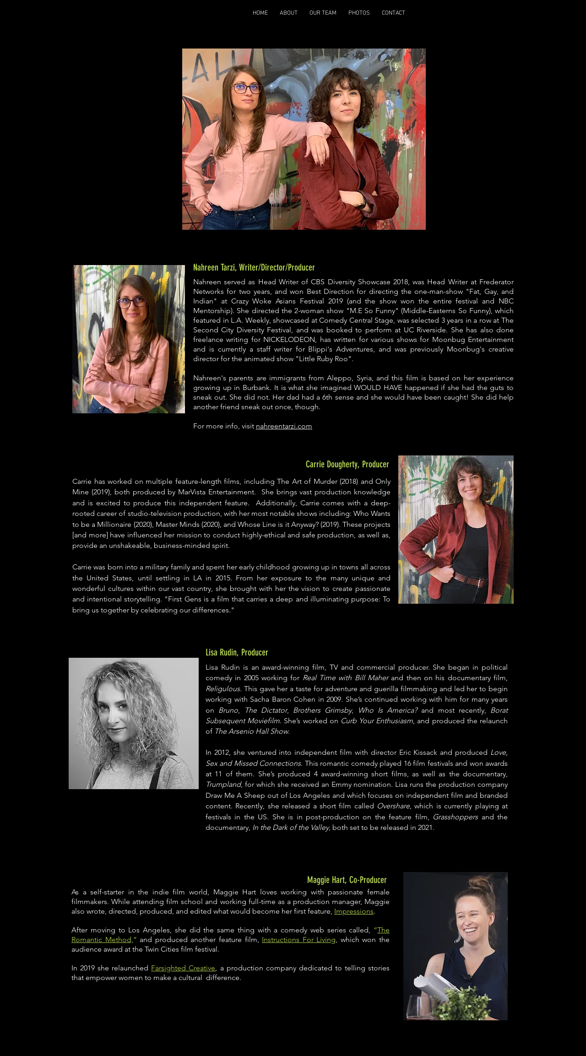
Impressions (354, 911)
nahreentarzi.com (284, 426)
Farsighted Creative (183, 968)
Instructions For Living (299, 939)
